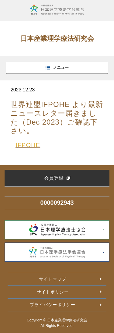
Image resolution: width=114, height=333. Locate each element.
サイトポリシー (53, 291)
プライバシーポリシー (52, 304)
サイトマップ (52, 279)
